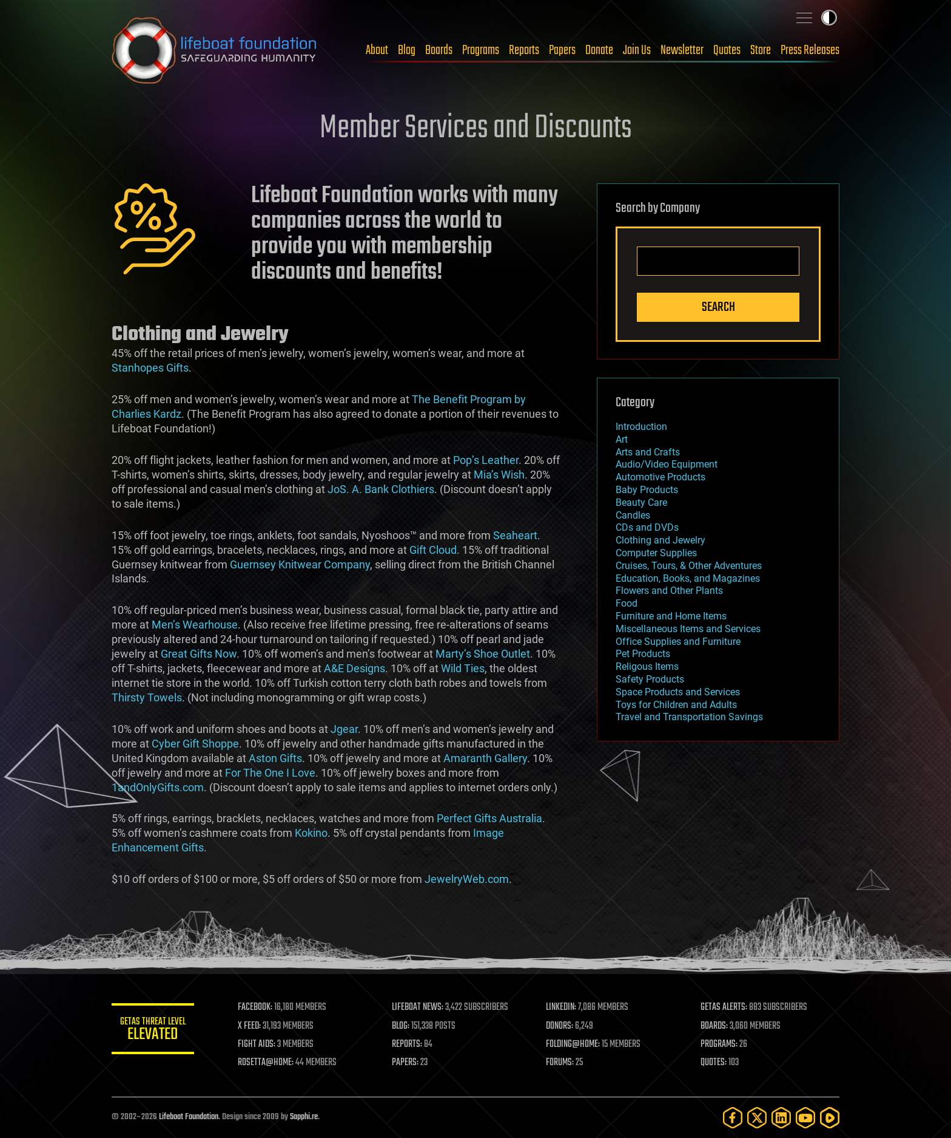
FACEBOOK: (257, 1007)
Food (626, 603)
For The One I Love (270, 772)
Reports (524, 50)
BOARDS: (714, 1026)
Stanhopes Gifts (150, 367)
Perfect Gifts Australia (489, 818)
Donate (599, 50)
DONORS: (561, 1026)
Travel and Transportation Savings (689, 717)
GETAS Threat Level (154, 1031)
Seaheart (515, 535)
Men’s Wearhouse (195, 624)
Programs (480, 50)
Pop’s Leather (486, 460)
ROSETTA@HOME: (268, 1063)
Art (622, 439)
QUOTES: (714, 1063)
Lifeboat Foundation (188, 1117)
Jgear (344, 729)
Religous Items (647, 666)
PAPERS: (407, 1063)
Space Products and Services (678, 692)
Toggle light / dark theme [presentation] (829, 18)
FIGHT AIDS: (259, 1044)
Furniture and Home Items (671, 616)
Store (760, 50)
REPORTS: (409, 1044)
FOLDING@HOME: (575, 1044)
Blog (406, 50)
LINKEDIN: (563, 1007)
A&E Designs (354, 668)
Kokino (311, 832)
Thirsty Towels (147, 697)
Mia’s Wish (499, 474)
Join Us (637, 50)
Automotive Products (660, 477)
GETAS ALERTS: (724, 1007)
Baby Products (647, 490)
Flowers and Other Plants (669, 590)
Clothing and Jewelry (660, 540)
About (377, 50)
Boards (438, 50)
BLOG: (402, 1026)
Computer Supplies (656, 553)
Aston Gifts (275, 758)
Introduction (641, 426)
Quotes (727, 50)
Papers (562, 50)
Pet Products (643, 653)
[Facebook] (732, 1117)
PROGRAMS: (719, 1044)
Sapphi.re (304, 1117)
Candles (633, 515)
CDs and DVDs (647, 527)
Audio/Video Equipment (666, 464)
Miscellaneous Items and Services (688, 629)
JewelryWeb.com (467, 879)
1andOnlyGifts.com (158, 787)
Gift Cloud (433, 549)
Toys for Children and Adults (676, 704)
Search (718, 307)
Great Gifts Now (199, 653)
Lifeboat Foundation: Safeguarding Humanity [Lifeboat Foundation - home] (215, 50)
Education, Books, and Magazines (688, 578)
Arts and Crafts (648, 452)
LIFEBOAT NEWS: (419, 1007)
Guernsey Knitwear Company (300, 564)
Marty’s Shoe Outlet (482, 653)
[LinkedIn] (781, 1117)
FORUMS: (562, 1063)
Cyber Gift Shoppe (195, 743)
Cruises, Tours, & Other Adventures (689, 565)
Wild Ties (463, 668)
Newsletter (682, 50)
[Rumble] (829, 1117)
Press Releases (810, 50)
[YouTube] (805, 1117)
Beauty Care (641, 502)
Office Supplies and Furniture (678, 641)
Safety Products (650, 679)
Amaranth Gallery (485, 758)
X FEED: (251, 1026)
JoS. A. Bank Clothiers (381, 489)
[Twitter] (757, 1117)
